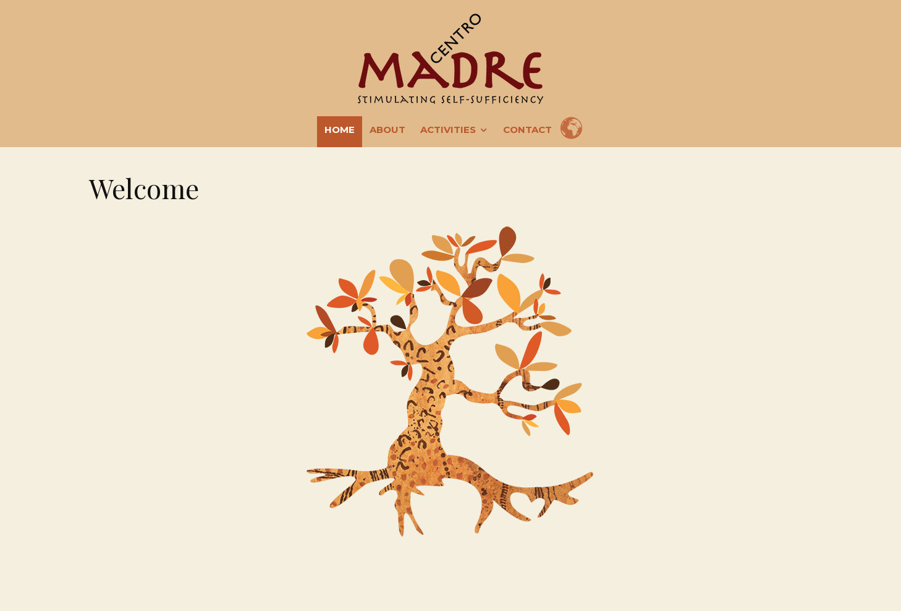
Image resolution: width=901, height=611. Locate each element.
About (387, 129)
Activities (448, 129)
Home (339, 129)
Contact (527, 129)
